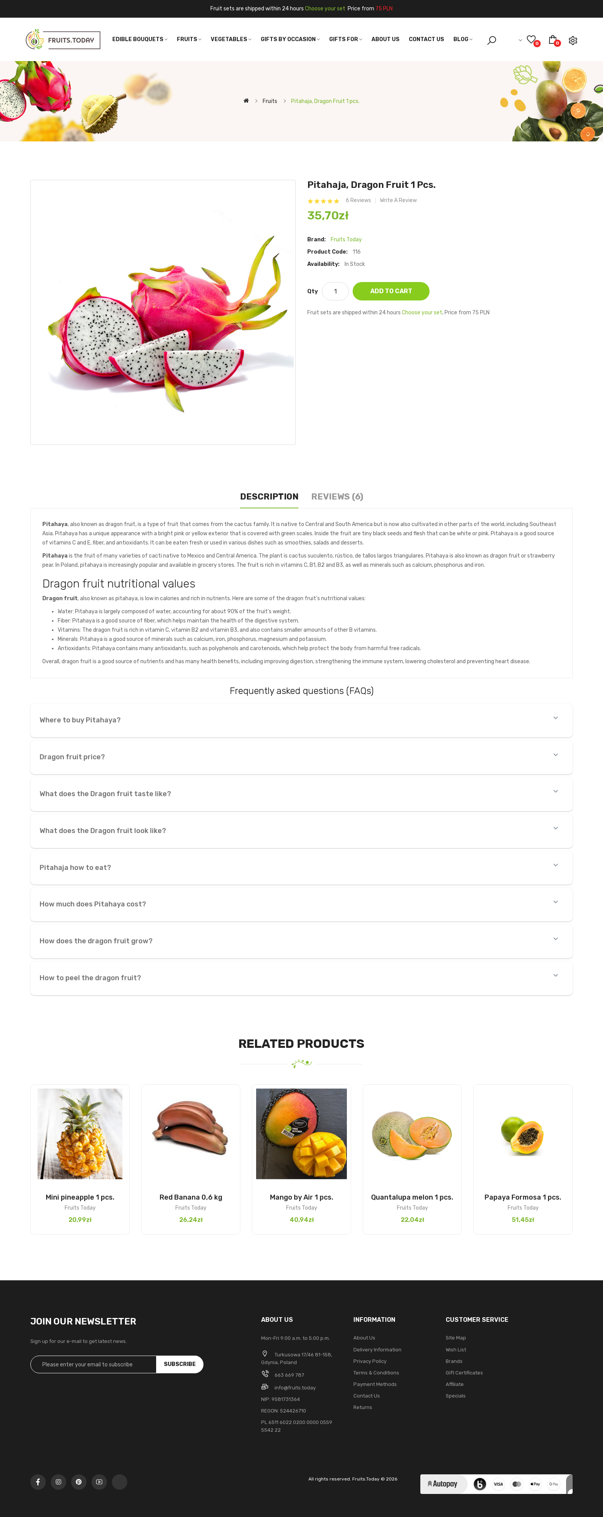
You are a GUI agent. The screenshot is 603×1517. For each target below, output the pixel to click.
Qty (312, 291)
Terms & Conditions (376, 1373)
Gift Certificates (464, 1373)
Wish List (456, 1350)
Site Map (456, 1338)
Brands (454, 1361)
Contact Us (366, 1396)
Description (269, 496)
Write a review (398, 201)
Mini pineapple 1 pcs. (80, 1197)
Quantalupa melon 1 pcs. (412, 1197)
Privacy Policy (369, 1361)
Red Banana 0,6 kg (191, 1197)
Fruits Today (346, 239)
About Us (364, 1338)
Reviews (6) (337, 496)
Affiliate (455, 1384)
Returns (362, 1407)
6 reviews (358, 201)
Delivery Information (377, 1350)
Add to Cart (391, 291)
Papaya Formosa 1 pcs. (523, 1197)
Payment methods (375, 1384)
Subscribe (180, 1364)
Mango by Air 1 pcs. (301, 1197)
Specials (456, 1396)
